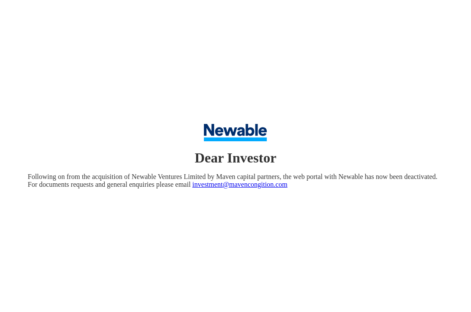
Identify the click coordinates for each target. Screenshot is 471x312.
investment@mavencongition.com (239, 184)
